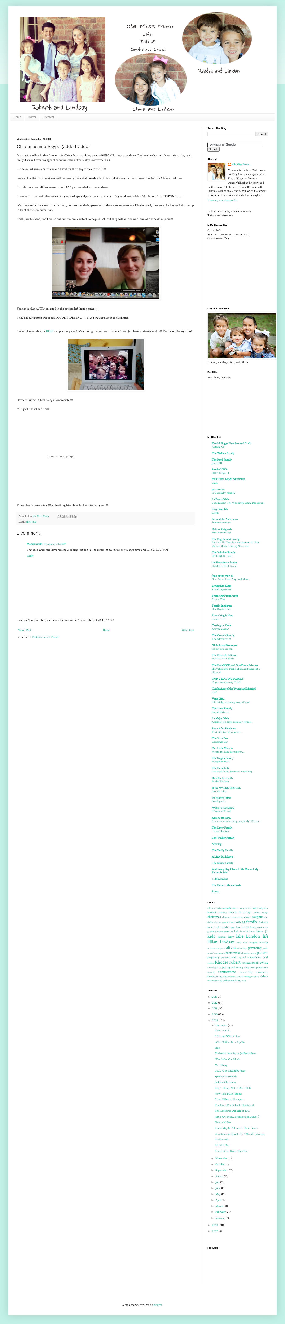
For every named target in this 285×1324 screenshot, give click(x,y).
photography (233, 953)
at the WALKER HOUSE (226, 788)
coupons (257, 916)
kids (211, 936)
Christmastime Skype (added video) (235, 1053)
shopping (223, 967)
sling (246, 967)
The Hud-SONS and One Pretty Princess (235, 665)
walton (227, 980)
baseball (211, 912)
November (221, 1158)
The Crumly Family (223, 635)
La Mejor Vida (220, 718)
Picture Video (223, 1122)
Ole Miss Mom (240, 165)
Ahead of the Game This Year (232, 1151)
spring (211, 972)
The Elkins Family (222, 863)
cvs (266, 917)
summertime (227, 971)
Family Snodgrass (222, 606)
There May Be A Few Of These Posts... (236, 1128)
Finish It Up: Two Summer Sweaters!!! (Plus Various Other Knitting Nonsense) (235, 544)
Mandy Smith (34, 544)
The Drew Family (222, 828)
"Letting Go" (218, 447)
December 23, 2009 (55, 544)
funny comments (259, 927)
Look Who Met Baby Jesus (230, 1071)
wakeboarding (214, 980)
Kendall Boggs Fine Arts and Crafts (231, 443)
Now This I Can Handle (228, 1094)
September (221, 1170)
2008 (215, 1225)
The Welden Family (223, 453)
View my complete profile (222, 200)
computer (236, 917)
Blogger (157, 1305)
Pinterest (48, 117)
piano (253, 953)
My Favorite (222, 1139)
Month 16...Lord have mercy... (228, 752)
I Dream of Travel (221, 811)
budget (265, 912)
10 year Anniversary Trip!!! (226, 682)
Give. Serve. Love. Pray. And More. (230, 579)
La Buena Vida (220, 499)
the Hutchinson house (224, 563)
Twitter (31, 117)
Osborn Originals (222, 529)
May (218, 1194)
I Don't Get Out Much (227, 1059)
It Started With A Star (227, 1036)
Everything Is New (222, 615)
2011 (215, 1008)
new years (220, 948)
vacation (255, 976)
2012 (215, 1003)
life (265, 936)
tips (225, 976)
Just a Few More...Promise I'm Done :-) (237, 1117)
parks (265, 948)
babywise (263, 908)
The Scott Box (220, 738)
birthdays (245, 912)
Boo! (214, 692)
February (220, 1212)
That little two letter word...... (227, 732)
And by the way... (221, 818)
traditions (232, 976)
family (251, 922)
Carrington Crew (221, 625)
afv (219, 908)
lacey (231, 937)
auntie (248, 908)
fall (243, 922)
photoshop (245, 953)
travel (240, 976)
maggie (253, 942)
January (220, 1218)
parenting (255, 948)
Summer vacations (221, 522)
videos (263, 976)
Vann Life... (218, 699)
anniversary (238, 908)
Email (215, 483)
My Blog (216, 844)
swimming (262, 972)
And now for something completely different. (236, 821)
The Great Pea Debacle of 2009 (232, 1111)
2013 (215, 997)
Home (17, 117)
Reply (30, 556)
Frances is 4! (218, 619)
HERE (49, 331)
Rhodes (221, 962)
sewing (263, 962)
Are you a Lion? (220, 629)
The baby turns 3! (221, 639)
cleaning (226, 917)
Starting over (219, 801)
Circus (215, 513)
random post (259, 957)
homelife (244, 931)
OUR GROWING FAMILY (228, 679)
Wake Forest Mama (223, 808)
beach (233, 912)
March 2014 (218, 599)
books (257, 912)
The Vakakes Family (223, 552)
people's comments (216, 953)
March (219, 1206)
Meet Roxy (221, 1065)
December (221, 1025)
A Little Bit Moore (222, 857)
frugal (232, 927)
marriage (263, 942)
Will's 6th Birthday (222, 556)
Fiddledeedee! (220, 879)
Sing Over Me (220, 509)
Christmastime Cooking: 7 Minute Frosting (239, 1134)
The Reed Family (222, 460)
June (218, 1188)
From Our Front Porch (225, 596)
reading (210, 962)
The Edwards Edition (224, 655)
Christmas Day (220, 742)
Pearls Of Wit (220, 470)
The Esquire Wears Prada (226, 885)
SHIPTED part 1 (220, 473)
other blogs (242, 948)
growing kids (231, 931)
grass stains (218, 489)
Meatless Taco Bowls (223, 659)
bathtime (223, 912)
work (244, 980)
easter (230, 922)
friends (224, 927)
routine (246, 962)
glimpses (219, 931)
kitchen (222, 936)
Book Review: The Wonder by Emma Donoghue (237, 503)
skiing (239, 967)
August (219, 1176)
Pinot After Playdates (224, 728)
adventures (212, 908)
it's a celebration (220, 831)
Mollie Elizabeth (220, 781)
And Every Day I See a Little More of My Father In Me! (235, 871)
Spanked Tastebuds (226, 1076)
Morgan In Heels (221, 761)
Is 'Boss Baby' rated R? (223, 493)
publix (234, 957)
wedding (236, 980)
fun (238, 927)
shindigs (212, 967)
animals (226, 908)
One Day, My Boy (221, 609)
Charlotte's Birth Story (224, 566)
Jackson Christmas (225, 1082)
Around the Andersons (225, 519)
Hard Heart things (221, 533)
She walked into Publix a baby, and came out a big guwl (236, 670)
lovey (239, 942)
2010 (215, 1014)
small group (256, 967)
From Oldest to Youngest (229, 1099)
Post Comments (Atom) (45, 637)
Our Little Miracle (222, 748)
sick (233, 967)
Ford (216, 927)
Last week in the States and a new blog (232, 772)
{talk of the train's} (222, 576)
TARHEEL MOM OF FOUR (228, 479)
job (266, 931)
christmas (31, 521)
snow (265, 967)
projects (225, 957)
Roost (215, 891)
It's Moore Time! (221, 798)
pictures (262, 952)
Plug (217, 1048)
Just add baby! (219, 791)
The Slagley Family (222, 758)
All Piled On (221, 1145)
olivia (231, 947)
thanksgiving (214, 977)
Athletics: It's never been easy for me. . (232, 722)
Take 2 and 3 (222, 1030)
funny (245, 927)
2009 (215, 1020)
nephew (211, 948)
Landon (253, 936)
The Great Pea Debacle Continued (234, 1105)
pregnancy (213, 957)
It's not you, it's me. (222, 649)
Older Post (188, 630)
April (218, 1200)
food (210, 927)
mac (245, 942)
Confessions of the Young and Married (234, 689)
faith (237, 922)
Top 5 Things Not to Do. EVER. (233, 1088)
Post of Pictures (220, 712)
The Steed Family (222, 709)
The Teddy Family (222, 850)
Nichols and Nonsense (224, 645)
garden (210, 931)
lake (239, 936)
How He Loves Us (222, 778)
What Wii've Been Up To (230, 1042)
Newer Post (24, 630)
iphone (260, 931)
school (254, 963)
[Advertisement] (233, 273)
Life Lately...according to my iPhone (231, 702)
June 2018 (217, 463)
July (217, 1182)
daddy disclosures (216, 922)
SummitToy (246, 972)
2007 (215, 1231)
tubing (247, 976)
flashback (263, 922)
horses (252, 931)
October (220, 1164)
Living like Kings (221, 586)
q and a (244, 957)
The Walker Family (223, 838)
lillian (212, 942)
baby (255, 908)
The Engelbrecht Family (225, 539)
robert (235, 962)
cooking (246, 917)
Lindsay (227, 942)
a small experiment (222, 589)
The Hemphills (220, 768)
